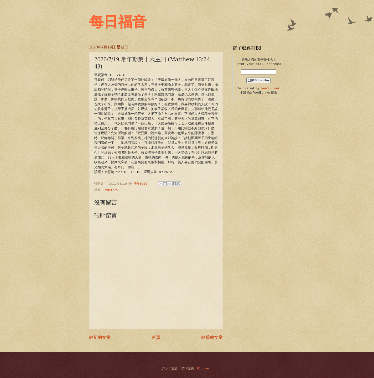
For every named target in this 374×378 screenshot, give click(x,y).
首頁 (156, 337)
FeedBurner (270, 88)
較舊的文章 (212, 337)
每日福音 (117, 22)
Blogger (203, 368)
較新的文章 (100, 337)
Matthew (111, 190)
